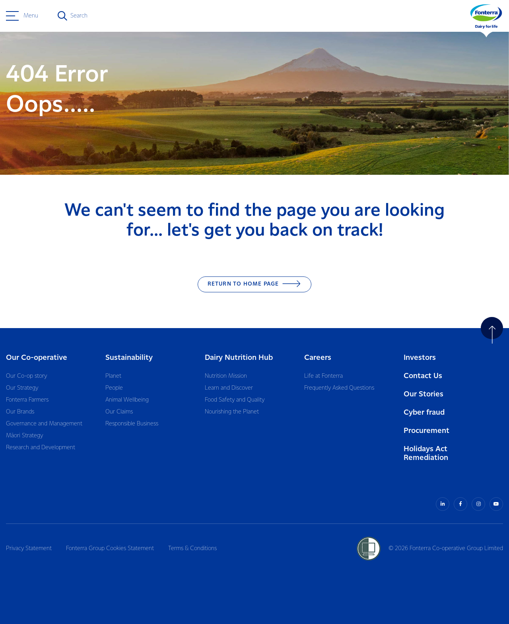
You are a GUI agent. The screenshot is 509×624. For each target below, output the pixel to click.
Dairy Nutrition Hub (239, 357)
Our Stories (423, 394)
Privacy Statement (29, 548)
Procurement (426, 431)
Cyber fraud (424, 412)
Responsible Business (131, 424)
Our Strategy (22, 388)
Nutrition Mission (226, 376)
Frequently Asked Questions (339, 388)
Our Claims (119, 412)
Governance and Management (44, 424)
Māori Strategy (24, 436)
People (114, 388)
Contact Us (423, 376)
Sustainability (129, 357)
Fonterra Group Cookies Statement (110, 548)
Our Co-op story (26, 376)
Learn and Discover (229, 388)
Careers (317, 357)
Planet (113, 376)
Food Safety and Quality (234, 400)
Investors (420, 357)
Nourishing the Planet (232, 412)
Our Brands (20, 412)
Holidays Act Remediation (426, 453)
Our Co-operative (36, 357)
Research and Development (40, 447)
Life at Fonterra (323, 376)
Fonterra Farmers (27, 400)
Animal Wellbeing (127, 400)
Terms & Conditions (192, 548)
